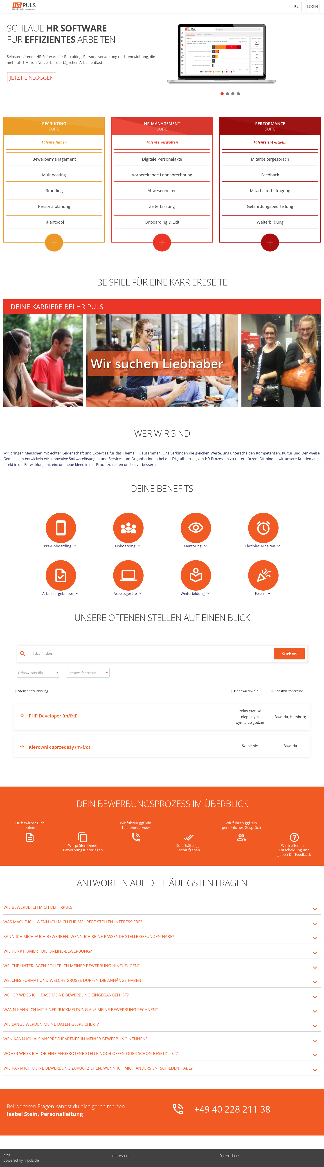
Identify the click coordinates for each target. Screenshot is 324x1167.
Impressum (120, 1155)
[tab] (162, 907)
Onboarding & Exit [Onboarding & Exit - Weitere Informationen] (162, 222)
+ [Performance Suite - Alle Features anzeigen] (270, 242)
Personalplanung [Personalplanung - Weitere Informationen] (54, 206)
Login (312, 6)
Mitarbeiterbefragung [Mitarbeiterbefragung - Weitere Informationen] (270, 190)
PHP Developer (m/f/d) (53, 716)
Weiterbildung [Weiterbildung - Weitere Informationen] (270, 222)
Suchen (289, 654)
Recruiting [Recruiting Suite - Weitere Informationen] (54, 126)
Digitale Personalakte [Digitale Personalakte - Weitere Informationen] (162, 159)
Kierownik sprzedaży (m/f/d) (59, 747)
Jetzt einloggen (32, 77)
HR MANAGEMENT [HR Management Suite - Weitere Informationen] (162, 126)
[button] (222, 93)
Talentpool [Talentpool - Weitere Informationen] (54, 222)
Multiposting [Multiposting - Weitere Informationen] (54, 175)
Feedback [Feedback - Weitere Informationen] (270, 175)
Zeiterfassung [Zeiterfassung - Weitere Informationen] (162, 206)
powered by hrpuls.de (21, 1160)
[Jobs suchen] (151, 653)
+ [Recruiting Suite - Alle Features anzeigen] (54, 242)
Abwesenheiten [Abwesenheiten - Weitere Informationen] (162, 190)
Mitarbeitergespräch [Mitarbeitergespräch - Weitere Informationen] (270, 159)
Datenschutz (229, 1155)
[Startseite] (30, 6)
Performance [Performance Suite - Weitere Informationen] (270, 126)
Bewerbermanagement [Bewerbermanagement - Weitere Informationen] (54, 159)
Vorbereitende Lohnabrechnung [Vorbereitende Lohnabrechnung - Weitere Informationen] (162, 175)
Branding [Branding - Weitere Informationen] (54, 190)
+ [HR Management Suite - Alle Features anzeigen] (162, 242)
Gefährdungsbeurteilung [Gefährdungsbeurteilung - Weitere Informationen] (270, 206)
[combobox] (38, 673)
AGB (7, 1155)
